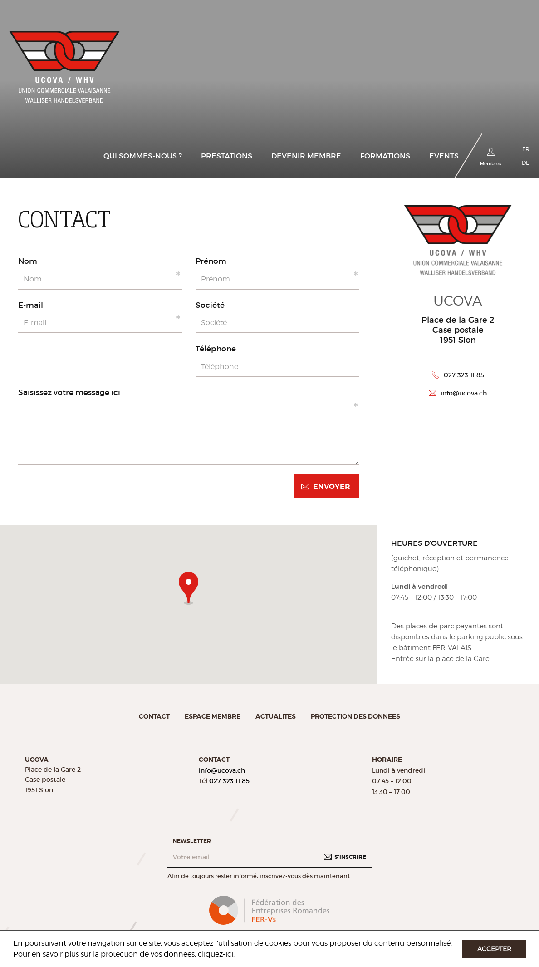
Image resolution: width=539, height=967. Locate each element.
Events (444, 155)
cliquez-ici (215, 954)
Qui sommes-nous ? (142, 155)
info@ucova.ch (464, 393)
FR (525, 149)
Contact (154, 716)
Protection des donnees (355, 716)
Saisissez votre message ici (69, 392)
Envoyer (331, 486)
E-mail (30, 305)
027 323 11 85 (464, 375)
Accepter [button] (494, 948)
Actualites (275, 716)
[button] (188, 586)
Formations (385, 155)
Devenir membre (306, 155)
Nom (27, 261)
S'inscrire (350, 856)
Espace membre (212, 716)
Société (210, 305)
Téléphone (216, 348)
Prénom (211, 261)
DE (525, 162)
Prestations (226, 155)
